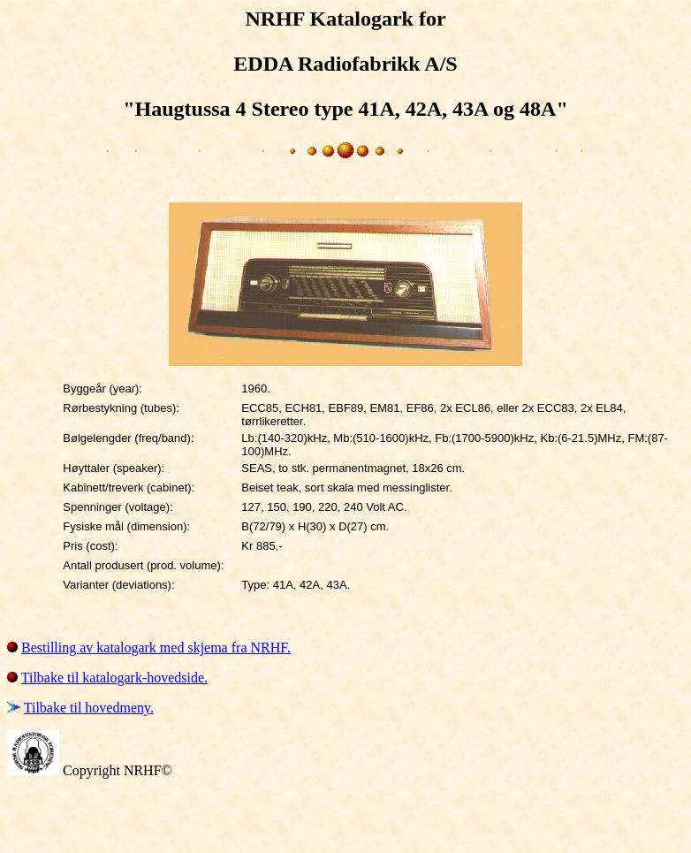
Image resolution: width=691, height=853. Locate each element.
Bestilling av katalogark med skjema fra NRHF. (156, 647)
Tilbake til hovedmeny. (89, 707)
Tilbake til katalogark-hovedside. (114, 677)
